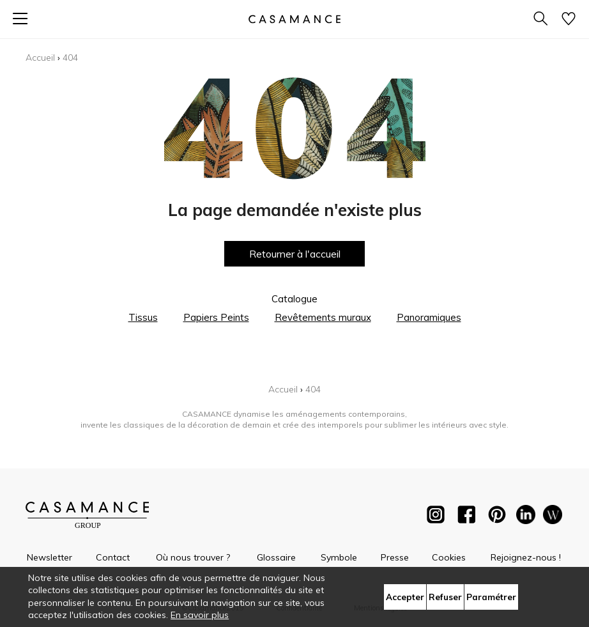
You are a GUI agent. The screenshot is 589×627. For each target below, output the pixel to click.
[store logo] (294, 19)
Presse (395, 557)
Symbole (339, 557)
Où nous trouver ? (193, 557)
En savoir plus (200, 615)
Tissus (143, 317)
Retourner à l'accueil (294, 253)
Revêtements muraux (323, 317)
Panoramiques (429, 317)
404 (70, 57)
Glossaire (276, 557)
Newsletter (49, 557)
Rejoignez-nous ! (526, 557)
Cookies (449, 557)
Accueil (40, 57)
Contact (113, 557)
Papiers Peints (216, 317)
